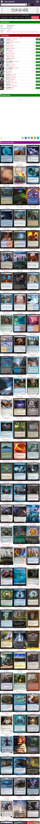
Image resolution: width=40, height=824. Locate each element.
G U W (11, 81)
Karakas (20, 670)
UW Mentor (12, 58)
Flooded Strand (34, 312)
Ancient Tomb (20, 205)
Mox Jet (20, 354)
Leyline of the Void (33, 163)
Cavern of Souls (21, 417)
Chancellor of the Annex (34, 670)
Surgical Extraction (21, 291)
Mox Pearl (21, 312)
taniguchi (11, 69)
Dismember (7, 565)
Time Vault (34, 733)
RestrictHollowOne (13, 85)
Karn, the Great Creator (7, 818)
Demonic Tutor (34, 502)
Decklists (16, 17)
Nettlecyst (21, 796)
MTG (1, 14)
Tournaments (17, 14)
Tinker (20, 733)
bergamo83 (11, 66)
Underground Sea (20, 333)
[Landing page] (2, 1)
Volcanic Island (34, 333)
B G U (11, 84)
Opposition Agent (34, 818)
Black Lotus (7, 228)
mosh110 (11, 63)
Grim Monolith (34, 628)
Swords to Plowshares (20, 184)
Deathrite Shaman (34, 396)
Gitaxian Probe (8, 439)
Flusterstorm (33, 184)
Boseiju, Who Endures (20, 544)
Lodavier (11, 50)
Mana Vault (34, 754)
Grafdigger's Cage (7, 712)
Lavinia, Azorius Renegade (34, 586)
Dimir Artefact (12, 48)
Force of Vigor (34, 228)
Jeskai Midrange (13, 38)
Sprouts (10, 43)
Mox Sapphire (21, 228)
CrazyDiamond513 (13, 82)
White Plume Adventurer (21, 523)
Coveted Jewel (8, 502)
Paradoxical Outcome (14, 42)
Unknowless (11, 56)
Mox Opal (7, 481)
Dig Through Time (20, 607)
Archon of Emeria (7, 417)
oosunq (10, 72)
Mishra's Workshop (7, 270)
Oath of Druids (8, 607)
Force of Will (7, 163)
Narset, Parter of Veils (7, 754)
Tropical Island (7, 460)
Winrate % (27, 17)
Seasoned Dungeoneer (7, 523)
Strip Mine (7, 396)
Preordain (21, 270)
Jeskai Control (13, 74)
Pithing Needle (34, 249)
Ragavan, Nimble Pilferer (34, 691)
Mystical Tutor (34, 796)
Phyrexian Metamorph (7, 375)
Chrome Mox (34, 649)
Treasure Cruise (7, 775)
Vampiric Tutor (34, 775)
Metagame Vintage (8, 14)
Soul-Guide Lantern (34, 460)
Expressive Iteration (21, 565)
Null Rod (20, 439)
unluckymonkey (12, 76)
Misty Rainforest (20, 249)
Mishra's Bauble (7, 544)
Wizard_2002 (12, 53)
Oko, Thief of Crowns (34, 481)
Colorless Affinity (9, 51)
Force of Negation (33, 205)
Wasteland (20, 163)
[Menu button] (37, 2)
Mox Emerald (7, 291)
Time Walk (7, 312)
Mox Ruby (34, 270)
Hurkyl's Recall (34, 375)
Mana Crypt (34, 439)
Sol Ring (34, 544)
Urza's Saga (7, 184)
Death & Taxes (10, 45)
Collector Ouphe (7, 333)
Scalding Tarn (7, 249)
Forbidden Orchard (7, 649)
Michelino (11, 40)
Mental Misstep (21, 396)
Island (21, 586)
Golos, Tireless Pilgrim (33, 712)
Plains (7, 670)
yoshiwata (11, 89)
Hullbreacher (20, 775)
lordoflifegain (12, 79)
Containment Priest (8, 733)
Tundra (7, 354)
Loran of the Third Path (20, 754)
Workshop (9, 71)
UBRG (12, 87)
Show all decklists (20, 91)
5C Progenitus (16, 61)
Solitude (20, 649)
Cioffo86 (11, 59)
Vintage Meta (4, 17)
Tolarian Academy (33, 565)
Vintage (9, 30)
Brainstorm (34, 523)
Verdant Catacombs (21, 628)
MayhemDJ (11, 46)
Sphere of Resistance (34, 607)
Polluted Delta (21, 375)
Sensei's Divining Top (7, 586)
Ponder (20, 481)
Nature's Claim (21, 691)
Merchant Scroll (21, 712)
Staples (11, 17)
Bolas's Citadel (21, 818)
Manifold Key (7, 691)
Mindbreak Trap (21, 502)
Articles (22, 17)
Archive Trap (7, 628)
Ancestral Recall (34, 291)
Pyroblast (21, 460)
